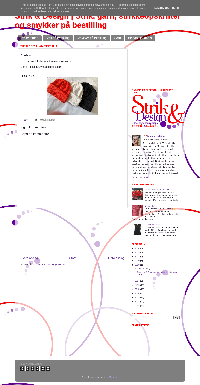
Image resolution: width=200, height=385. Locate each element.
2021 (137, 256)
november (142, 268)
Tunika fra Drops (152, 225)
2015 (137, 289)
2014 (137, 293)
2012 (137, 301)
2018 (137, 265)
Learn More (161, 8)
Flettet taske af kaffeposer (156, 189)
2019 (137, 261)
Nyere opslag (29, 258)
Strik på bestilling (58, 38)
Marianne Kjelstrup (155, 136)
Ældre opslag (115, 258)
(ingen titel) (149, 206)
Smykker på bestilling (92, 38)
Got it (175, 8)
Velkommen (30, 38)
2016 (137, 285)
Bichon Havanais (140, 38)
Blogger (113, 377)
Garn (117, 38)
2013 (137, 297)
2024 (137, 248)
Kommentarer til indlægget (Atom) (48, 264)
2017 (137, 281)
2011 (137, 306)
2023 (137, 252)
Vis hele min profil (140, 177)
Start (72, 258)
